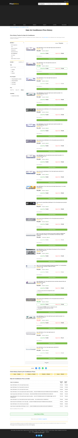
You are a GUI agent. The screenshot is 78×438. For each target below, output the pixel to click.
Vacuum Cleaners (14, 48)
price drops (46, 37)
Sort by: (56, 43)
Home (30, 431)
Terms (41, 431)
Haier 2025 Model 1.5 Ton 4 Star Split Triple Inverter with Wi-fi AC (49, 47)
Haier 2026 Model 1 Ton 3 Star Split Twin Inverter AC (46, 62)
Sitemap (33, 431)
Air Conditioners (14, 53)
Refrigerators (13, 50)
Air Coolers (13, 55)
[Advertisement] (39, 14)
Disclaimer (47, 431)
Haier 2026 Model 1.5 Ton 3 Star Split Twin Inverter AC (47, 77)
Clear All (21, 62)
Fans (12, 56)
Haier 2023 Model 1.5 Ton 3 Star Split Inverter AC (46, 332)
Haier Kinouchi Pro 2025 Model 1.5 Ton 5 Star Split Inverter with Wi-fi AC (50, 171)
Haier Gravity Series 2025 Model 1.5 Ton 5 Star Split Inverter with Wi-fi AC (50, 140)
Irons (12, 46)
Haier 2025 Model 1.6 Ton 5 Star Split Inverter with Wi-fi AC (47, 347)
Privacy (43, 431)
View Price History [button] (52, 58)
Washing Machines (14, 51)
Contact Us (37, 431)
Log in (67, 1)
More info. (33, 425)
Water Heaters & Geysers (15, 58)
